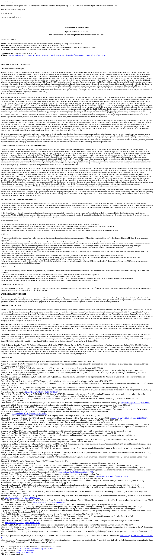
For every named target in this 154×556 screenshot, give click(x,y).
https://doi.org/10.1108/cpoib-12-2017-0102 (111, 476)
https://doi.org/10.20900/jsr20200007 (135, 403)
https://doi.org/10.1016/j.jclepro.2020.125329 (22, 498)
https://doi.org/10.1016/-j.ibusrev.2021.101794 (129, 418)
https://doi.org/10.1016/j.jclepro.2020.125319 (22, 523)
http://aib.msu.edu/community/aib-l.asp (35, 549)
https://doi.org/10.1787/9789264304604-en (49, 502)
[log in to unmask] (25, 550)
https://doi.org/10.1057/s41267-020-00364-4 (42, 392)
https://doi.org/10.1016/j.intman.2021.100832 (29, 414)
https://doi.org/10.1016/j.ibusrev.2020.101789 (75, 472)
